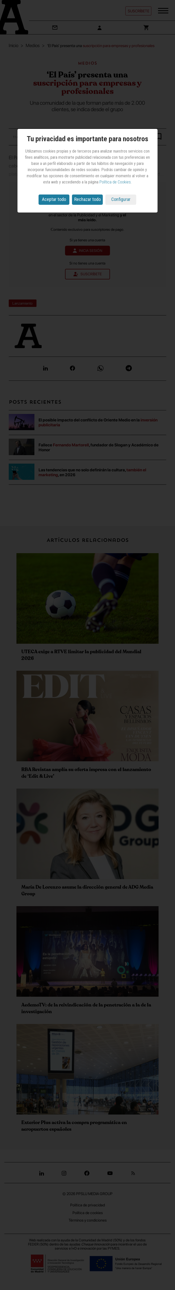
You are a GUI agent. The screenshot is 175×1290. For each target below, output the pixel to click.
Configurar (121, 199)
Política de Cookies (115, 182)
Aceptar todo (54, 199)
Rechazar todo (87, 199)
